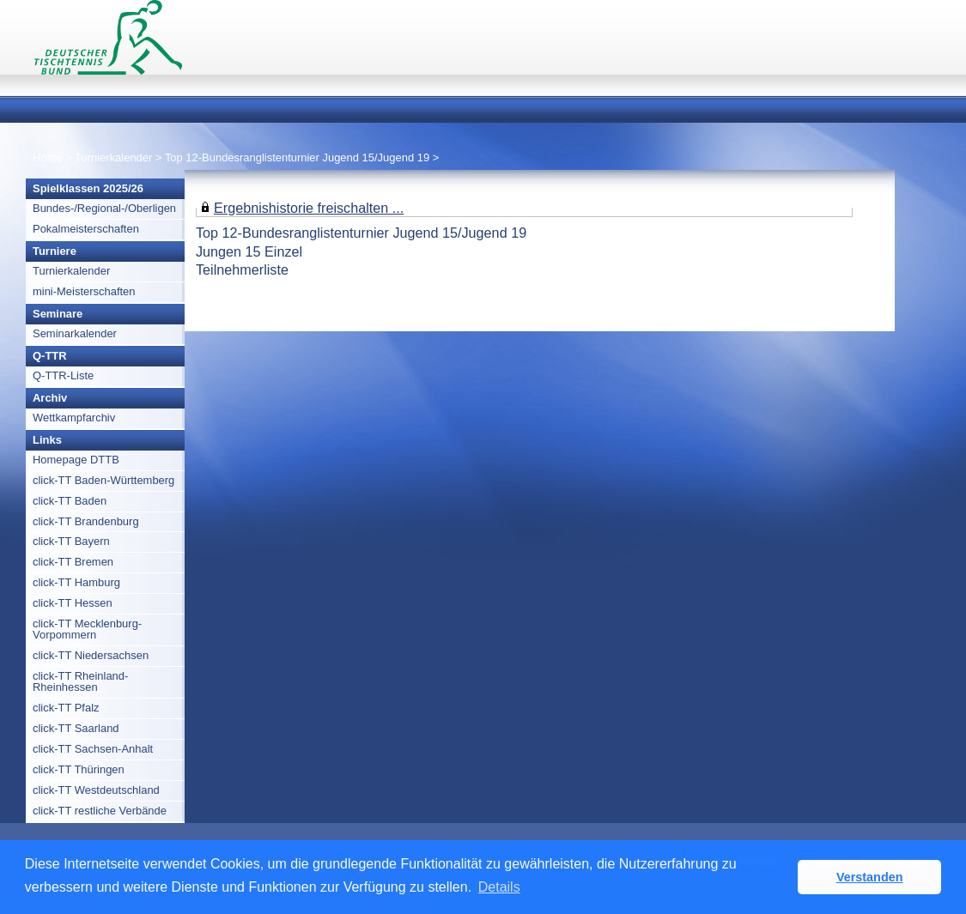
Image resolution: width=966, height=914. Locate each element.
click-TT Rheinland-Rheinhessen (80, 681)
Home (48, 157)
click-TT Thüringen (79, 769)
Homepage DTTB (76, 459)
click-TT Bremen (73, 561)
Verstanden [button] (869, 877)
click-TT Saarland (76, 728)
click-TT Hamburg (76, 582)
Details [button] (499, 887)
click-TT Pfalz (66, 707)
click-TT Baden (69, 500)
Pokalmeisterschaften (86, 228)
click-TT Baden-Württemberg (103, 480)
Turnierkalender (113, 157)
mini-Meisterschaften (84, 291)
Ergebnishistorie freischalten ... (309, 207)
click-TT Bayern (71, 541)
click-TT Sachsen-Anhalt (93, 748)
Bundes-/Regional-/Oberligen (104, 208)
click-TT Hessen (72, 602)
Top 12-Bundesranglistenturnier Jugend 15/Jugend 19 (297, 157)
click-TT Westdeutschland (96, 790)
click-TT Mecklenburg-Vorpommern (87, 629)
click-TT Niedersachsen (91, 655)
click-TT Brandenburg (86, 521)
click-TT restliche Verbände (100, 810)
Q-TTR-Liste (63, 375)
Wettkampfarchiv (74, 417)
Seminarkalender (75, 333)
